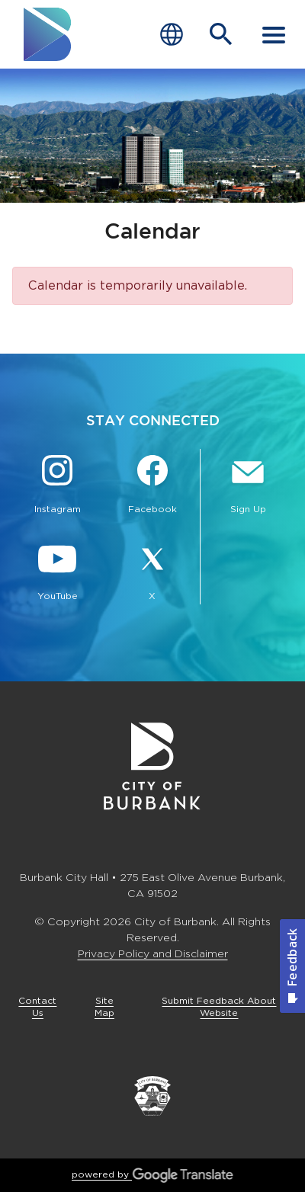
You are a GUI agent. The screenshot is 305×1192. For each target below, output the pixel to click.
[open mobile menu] (274, 34)
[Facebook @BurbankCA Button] (153, 486)
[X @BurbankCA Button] (153, 573)
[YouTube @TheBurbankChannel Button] (57, 573)
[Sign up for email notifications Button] (247, 486)
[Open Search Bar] (221, 34)
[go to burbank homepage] (48, 34)
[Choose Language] (171, 34)
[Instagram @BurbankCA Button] (57, 486)
